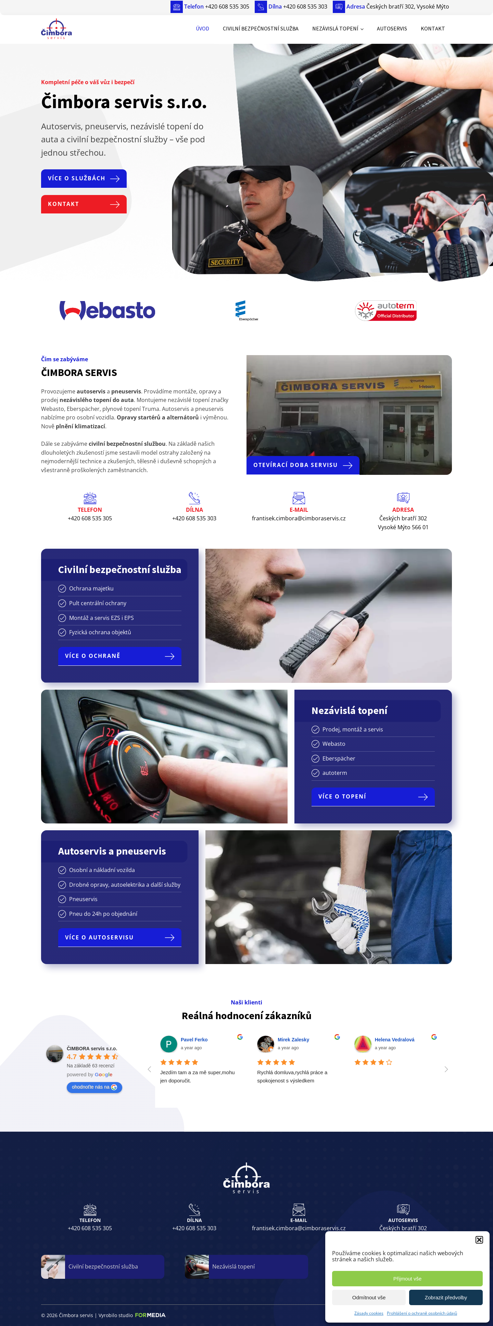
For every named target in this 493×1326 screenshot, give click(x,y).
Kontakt (433, 28)
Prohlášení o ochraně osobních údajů (422, 1313)
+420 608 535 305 (90, 1228)
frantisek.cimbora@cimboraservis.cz (299, 1228)
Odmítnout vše (369, 1297)
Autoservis (392, 28)
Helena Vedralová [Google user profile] (395, 1039)
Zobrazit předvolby (446, 1297)
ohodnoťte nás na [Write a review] (94, 1087)
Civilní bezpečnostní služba (261, 28)
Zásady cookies (368, 1313)
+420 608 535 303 (194, 1228)
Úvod (202, 28)
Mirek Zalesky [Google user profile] (293, 1039)
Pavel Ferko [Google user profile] (194, 1039)
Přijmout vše (407, 1279)
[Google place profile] (92, 1048)
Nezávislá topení (335, 28)
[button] (479, 1239)
